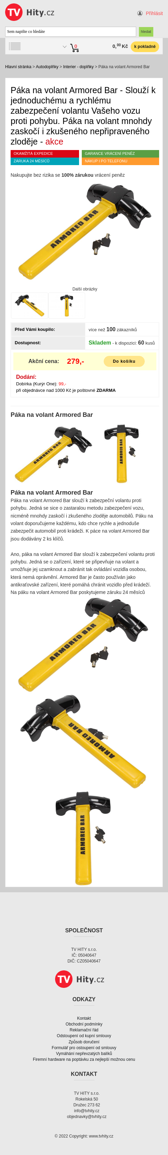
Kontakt (84, 1018)
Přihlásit (154, 13)
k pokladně (145, 46)
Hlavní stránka (18, 66)
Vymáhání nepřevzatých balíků (84, 1053)
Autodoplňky (47, 66)
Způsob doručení (83, 1042)
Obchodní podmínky (84, 1024)
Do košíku (124, 361)
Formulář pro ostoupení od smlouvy (84, 1047)
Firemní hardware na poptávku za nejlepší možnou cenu (84, 1059)
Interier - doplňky (78, 66)
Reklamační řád (83, 1030)
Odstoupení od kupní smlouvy (84, 1035)
